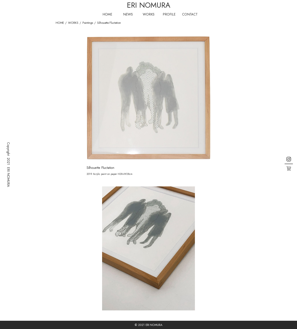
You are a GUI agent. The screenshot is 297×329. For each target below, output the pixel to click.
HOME (107, 14)
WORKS (148, 14)
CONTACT (190, 14)
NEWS (128, 14)
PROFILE (169, 14)
